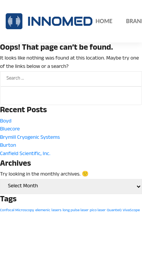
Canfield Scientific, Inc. (25, 154)
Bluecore (10, 129)
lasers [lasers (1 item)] (56, 210)
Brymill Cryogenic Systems (30, 138)
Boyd (5, 121)
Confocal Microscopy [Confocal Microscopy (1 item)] (17, 210)
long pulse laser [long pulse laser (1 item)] (75, 210)
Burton (8, 146)
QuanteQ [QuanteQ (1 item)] (114, 210)
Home (103, 21)
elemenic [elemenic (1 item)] (42, 210)
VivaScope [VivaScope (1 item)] (131, 210)
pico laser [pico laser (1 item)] (98, 210)
